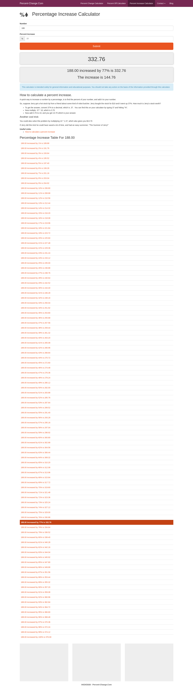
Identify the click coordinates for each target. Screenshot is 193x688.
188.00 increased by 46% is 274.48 (35, 368)
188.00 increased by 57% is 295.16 (35, 423)
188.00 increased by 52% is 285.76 (35, 398)
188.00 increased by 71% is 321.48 (35, 492)
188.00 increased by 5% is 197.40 (35, 163)
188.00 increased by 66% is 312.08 (35, 467)
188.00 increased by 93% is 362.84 (35, 602)
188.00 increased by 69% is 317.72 (35, 482)
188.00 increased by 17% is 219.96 (35, 223)
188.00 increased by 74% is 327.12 (35, 507)
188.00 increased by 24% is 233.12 (35, 258)
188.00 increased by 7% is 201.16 (35, 173)
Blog (171, 3)
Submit (96, 46)
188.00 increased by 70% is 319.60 (35, 487)
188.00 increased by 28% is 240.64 (35, 278)
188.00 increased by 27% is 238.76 (35, 273)
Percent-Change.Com (31, 3)
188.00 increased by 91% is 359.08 (35, 592)
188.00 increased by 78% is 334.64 (35, 527)
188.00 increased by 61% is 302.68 (35, 442)
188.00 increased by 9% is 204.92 (35, 183)
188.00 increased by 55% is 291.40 (35, 413)
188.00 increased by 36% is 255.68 (35, 318)
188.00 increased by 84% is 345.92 (35, 557)
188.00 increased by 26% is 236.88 (35, 268)
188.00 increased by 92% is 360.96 (35, 597)
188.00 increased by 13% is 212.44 (35, 203)
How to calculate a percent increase (40, 132)
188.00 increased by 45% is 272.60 (35, 363)
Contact (161, 3)
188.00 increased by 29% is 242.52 (35, 283)
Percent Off (116, 3)
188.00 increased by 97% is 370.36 (35, 622)
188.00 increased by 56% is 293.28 (35, 418)
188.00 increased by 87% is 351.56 (35, 572)
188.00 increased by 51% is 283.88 (35, 393)
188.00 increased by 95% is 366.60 (35, 612)
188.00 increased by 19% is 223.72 (35, 233)
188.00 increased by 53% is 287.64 (35, 403)
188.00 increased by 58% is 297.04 (35, 427)
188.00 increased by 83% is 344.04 (35, 552)
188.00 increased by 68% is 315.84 (35, 477)
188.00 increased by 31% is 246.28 (35, 293)
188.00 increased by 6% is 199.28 (35, 168)
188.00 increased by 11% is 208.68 (35, 193)
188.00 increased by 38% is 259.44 (35, 328)
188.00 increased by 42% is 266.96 (35, 348)
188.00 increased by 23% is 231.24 (35, 253)
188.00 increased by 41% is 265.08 (35, 343)
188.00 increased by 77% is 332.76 (36, 522)
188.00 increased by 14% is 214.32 (35, 208)
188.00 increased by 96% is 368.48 (35, 617)
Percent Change (92, 3)
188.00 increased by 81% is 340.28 (35, 542)
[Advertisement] (44, 662)
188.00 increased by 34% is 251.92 (35, 308)
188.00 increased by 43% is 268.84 (35, 353)
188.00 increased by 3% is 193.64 (35, 153)
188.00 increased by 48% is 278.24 (35, 378)
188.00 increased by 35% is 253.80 (35, 313)
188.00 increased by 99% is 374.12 (35, 632)
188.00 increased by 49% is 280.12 (35, 383)
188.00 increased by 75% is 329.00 (35, 512)
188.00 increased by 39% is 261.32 (35, 333)
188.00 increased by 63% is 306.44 (35, 452)
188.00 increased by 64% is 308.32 (35, 457)
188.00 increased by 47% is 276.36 (35, 373)
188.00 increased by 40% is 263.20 (35, 338)
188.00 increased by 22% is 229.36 (35, 248)
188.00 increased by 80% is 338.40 (35, 537)
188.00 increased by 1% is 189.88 (35, 143)
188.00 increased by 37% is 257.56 (35, 323)
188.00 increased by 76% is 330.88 (35, 517)
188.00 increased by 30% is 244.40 (35, 288)
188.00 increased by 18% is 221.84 (35, 228)
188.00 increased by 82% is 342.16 (35, 547)
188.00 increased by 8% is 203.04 (35, 178)
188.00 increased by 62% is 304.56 (35, 447)
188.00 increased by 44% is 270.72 (35, 358)
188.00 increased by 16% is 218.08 (35, 218)
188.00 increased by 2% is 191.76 (35, 148)
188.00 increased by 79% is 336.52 (35, 532)
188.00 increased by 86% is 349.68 (35, 567)
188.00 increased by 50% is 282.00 (35, 388)
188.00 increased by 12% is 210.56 (35, 198)
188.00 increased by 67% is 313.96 (35, 472)
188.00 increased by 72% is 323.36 (35, 497)
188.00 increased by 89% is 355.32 (35, 582)
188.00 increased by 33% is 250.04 (35, 303)
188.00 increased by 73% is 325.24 (35, 502)
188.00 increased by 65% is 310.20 (35, 462)
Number (23, 24)
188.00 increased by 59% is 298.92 (35, 432)
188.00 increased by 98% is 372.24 (35, 627)
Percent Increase (141, 3)
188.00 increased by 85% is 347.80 (35, 562)
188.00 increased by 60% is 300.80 (35, 437)
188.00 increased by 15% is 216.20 (35, 213)
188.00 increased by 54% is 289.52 (35, 408)
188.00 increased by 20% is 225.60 (35, 238)
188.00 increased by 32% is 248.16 (35, 298)
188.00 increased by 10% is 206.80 (35, 188)
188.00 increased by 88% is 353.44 (35, 577)
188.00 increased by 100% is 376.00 (36, 637)
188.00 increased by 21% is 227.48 (35, 243)
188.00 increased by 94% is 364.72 (35, 607)
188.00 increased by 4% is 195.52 (35, 158)
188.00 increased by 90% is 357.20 (35, 587)
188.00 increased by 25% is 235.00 (35, 263)
